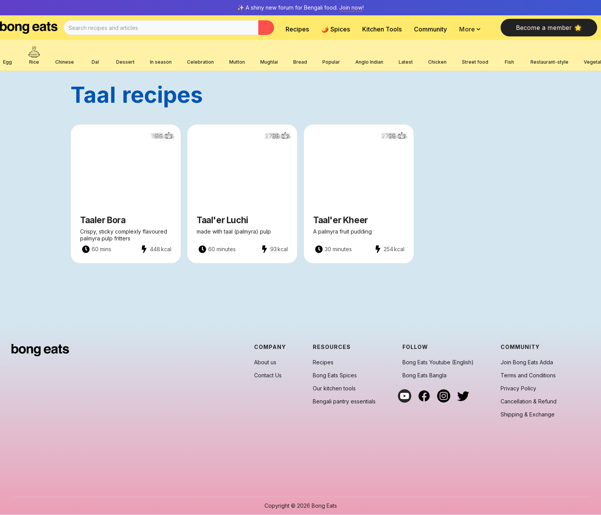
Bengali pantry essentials (344, 401)
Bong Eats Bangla (424, 375)
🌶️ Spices (335, 29)
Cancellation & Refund (529, 401)
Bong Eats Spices (335, 375)
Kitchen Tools (382, 29)
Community (430, 29)
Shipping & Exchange (528, 414)
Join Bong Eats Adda (527, 362)
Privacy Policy (518, 388)
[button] (472, 29)
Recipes (297, 29)
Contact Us (268, 375)
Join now (351, 7)
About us (265, 362)
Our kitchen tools (334, 388)
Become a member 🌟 (549, 27)
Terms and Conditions (528, 375)
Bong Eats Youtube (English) (438, 362)
